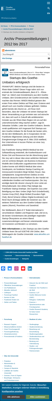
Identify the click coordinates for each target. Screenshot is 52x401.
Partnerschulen (34, 351)
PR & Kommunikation (9, 18)
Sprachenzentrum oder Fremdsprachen (37, 306)
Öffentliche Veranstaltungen (13, 285)
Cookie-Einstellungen (12, 259)
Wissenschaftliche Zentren (13, 327)
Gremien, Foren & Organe (12, 375)
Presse (31, 26)
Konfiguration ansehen (12, 391)
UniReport (7, 292)
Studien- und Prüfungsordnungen (36, 347)
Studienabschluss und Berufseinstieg (36, 338)
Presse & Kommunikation (13, 278)
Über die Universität (11, 356)
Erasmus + (33, 302)
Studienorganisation (36, 334)
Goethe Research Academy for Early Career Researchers (38, 311)
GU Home (4, 26)
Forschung (8, 319)
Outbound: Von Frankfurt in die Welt (38, 289)
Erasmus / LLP (34, 292)
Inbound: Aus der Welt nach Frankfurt (38, 284)
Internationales (34, 278)
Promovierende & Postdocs (13, 336)
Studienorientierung (35, 327)
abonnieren (8, 50)
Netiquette (25, 259)
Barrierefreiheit (38, 255)
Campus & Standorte (11, 368)
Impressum (8, 255)
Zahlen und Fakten (10, 302)
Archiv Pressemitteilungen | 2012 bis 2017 (18, 29)
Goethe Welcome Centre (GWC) (37, 296)
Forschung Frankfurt (11, 295)
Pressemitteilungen (10, 283)
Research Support (10, 324)
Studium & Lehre (35, 319)
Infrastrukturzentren (10, 334)
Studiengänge (34, 324)
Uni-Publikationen (10, 288)
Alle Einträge (7, 58)
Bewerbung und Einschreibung (34, 330)
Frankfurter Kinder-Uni (11, 300)
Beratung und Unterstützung (34, 342)
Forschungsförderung (11, 331)
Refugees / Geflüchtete (37, 300)
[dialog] (26, 391)
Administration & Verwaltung (9, 365)
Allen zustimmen (37, 397)
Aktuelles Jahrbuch (10, 290)
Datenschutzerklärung (22, 255)
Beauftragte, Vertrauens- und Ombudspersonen (12, 379)
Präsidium (7, 361)
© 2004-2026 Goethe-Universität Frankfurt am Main (21, 252)
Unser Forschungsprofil (12, 329)
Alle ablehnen (13, 397)
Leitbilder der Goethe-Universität (11, 372)
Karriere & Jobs (9, 297)
